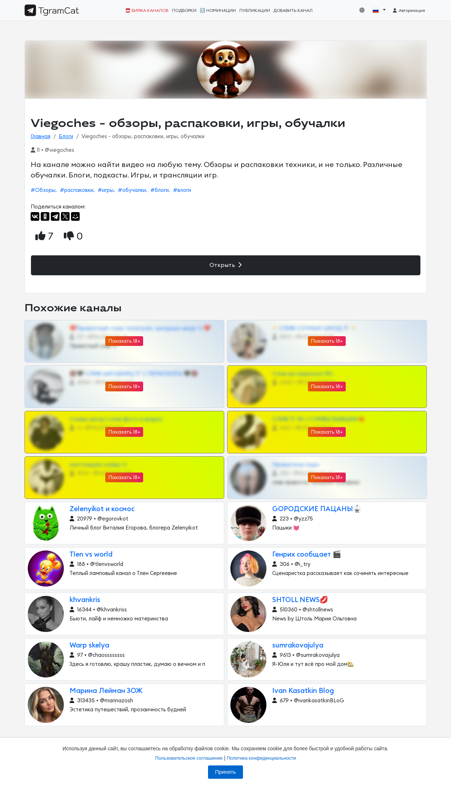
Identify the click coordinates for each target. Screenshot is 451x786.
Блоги (66, 136)
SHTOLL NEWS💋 (300, 600)
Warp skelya (89, 645)
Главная (40, 136)
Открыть (225, 265)
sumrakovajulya (297, 645)
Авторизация (408, 10)
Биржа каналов (146, 10)
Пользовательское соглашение (188, 758)
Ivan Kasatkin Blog (303, 691)
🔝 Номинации (218, 10)
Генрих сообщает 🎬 (306, 554)
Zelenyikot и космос (102, 509)
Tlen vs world (91, 554)
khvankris (85, 600)
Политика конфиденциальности (261, 758)
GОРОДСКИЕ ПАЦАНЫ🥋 (317, 509)
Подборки (184, 10)
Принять (225, 772)
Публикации (254, 10)
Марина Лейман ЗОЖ (106, 691)
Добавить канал (293, 10)
